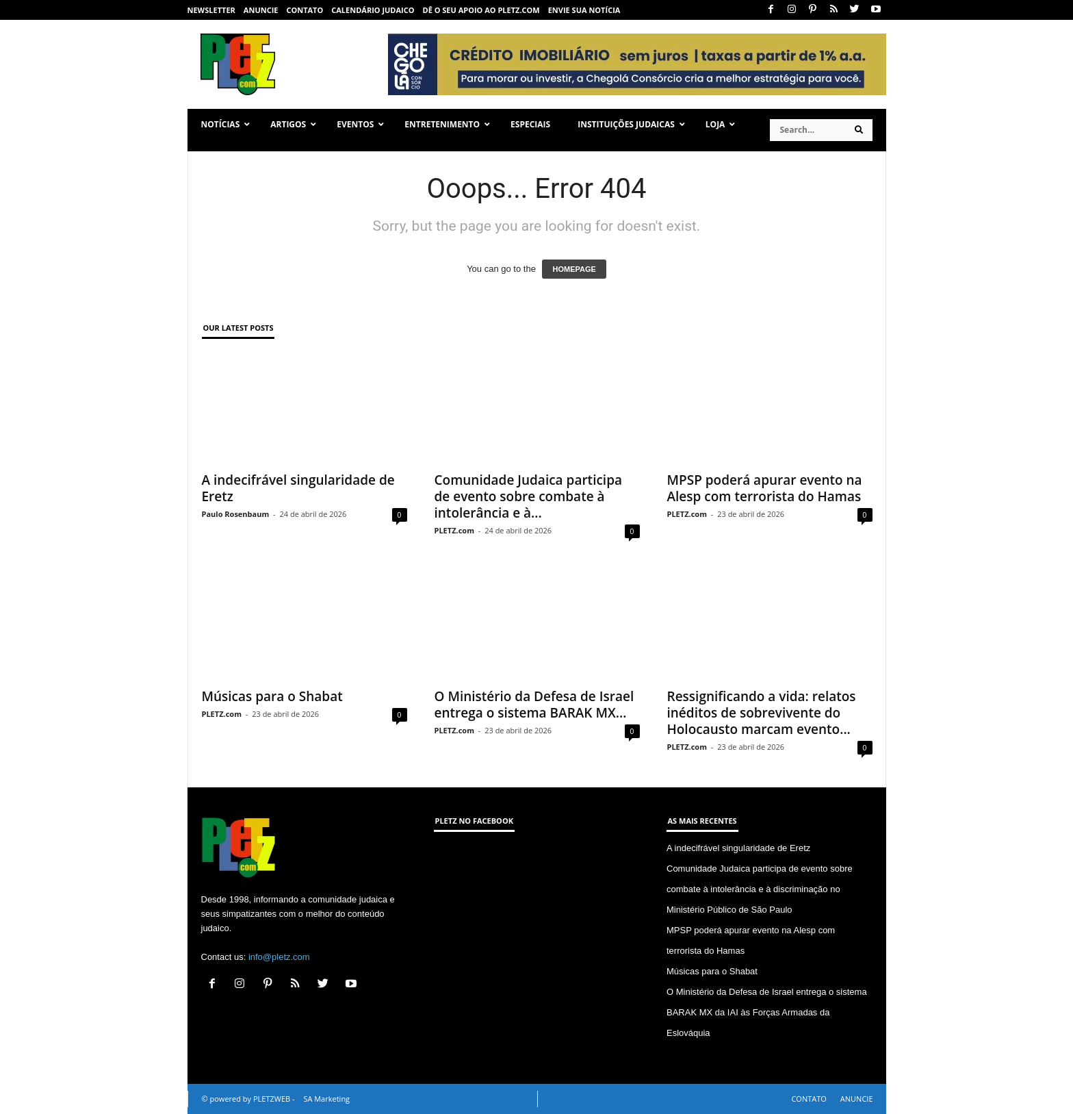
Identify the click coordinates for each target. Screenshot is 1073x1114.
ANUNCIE (261, 10)
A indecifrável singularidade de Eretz (298, 488)
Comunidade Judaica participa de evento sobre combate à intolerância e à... (529, 496)
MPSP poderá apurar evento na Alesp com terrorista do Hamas (764, 488)
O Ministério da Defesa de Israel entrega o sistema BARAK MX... (534, 704)
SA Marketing (326, 1098)
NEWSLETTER (211, 10)
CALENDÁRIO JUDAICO (372, 10)
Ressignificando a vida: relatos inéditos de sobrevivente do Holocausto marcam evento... (761, 712)
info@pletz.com (279, 957)
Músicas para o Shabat (272, 696)
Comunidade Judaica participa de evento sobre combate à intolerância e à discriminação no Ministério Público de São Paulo (760, 889)
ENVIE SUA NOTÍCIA (584, 10)
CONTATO (304, 10)
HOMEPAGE (573, 269)
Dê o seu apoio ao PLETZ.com (481, 10)
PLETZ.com (454, 530)
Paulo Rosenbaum (236, 514)
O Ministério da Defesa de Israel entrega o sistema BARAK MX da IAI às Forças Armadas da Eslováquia (767, 1012)
